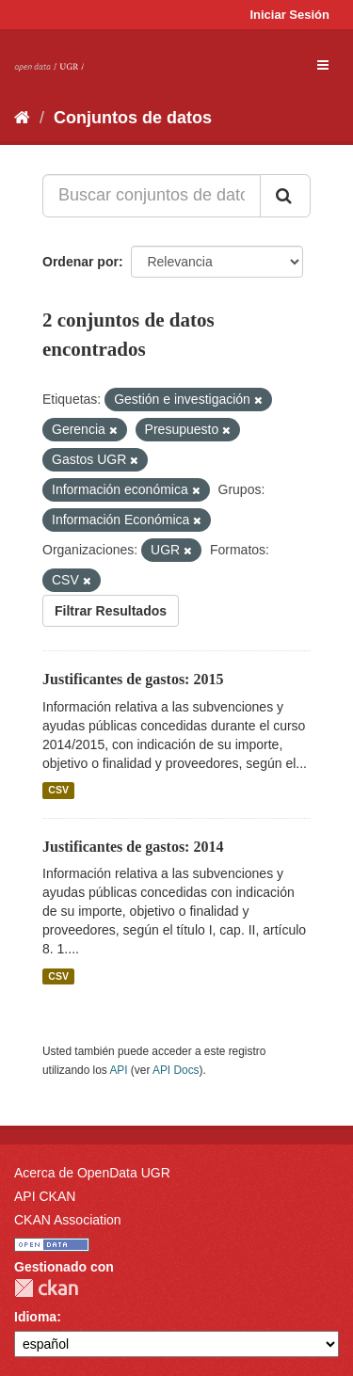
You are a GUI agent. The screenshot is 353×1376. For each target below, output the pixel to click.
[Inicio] (22, 117)
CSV (58, 790)
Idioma (35, 1316)
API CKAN (44, 1196)
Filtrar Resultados (111, 610)
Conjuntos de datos (133, 117)
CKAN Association (67, 1219)
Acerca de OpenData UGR (92, 1172)
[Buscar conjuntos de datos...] (151, 195)
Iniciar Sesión (289, 15)
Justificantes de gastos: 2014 (132, 847)
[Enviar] (285, 195)
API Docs (176, 1070)
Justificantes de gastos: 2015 (132, 679)
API (118, 1070)
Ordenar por (80, 261)
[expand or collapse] (323, 65)
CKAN (46, 1288)
